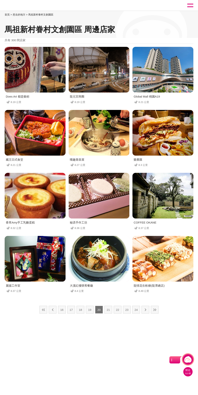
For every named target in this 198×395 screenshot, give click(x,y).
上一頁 (52, 310)
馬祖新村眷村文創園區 (40, 14)
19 (89, 309)
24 (136, 309)
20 (99, 309)
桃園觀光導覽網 (19, 5)
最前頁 (43, 310)
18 (80, 309)
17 (71, 309)
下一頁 (145, 310)
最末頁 (155, 310)
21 (108, 309)
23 (127, 309)
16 (62, 309)
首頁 (7, 14)
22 (117, 309)
